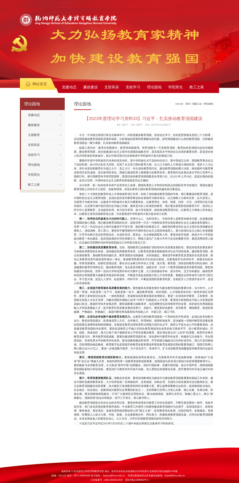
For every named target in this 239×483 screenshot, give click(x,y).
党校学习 (133, 87)
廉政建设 (90, 87)
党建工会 (196, 103)
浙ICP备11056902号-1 (137, 480)
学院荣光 (175, 87)
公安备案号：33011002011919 (106, 480)
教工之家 (196, 87)
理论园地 (154, 87)
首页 (187, 103)
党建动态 (69, 87)
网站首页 (39, 84)
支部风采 (111, 87)
